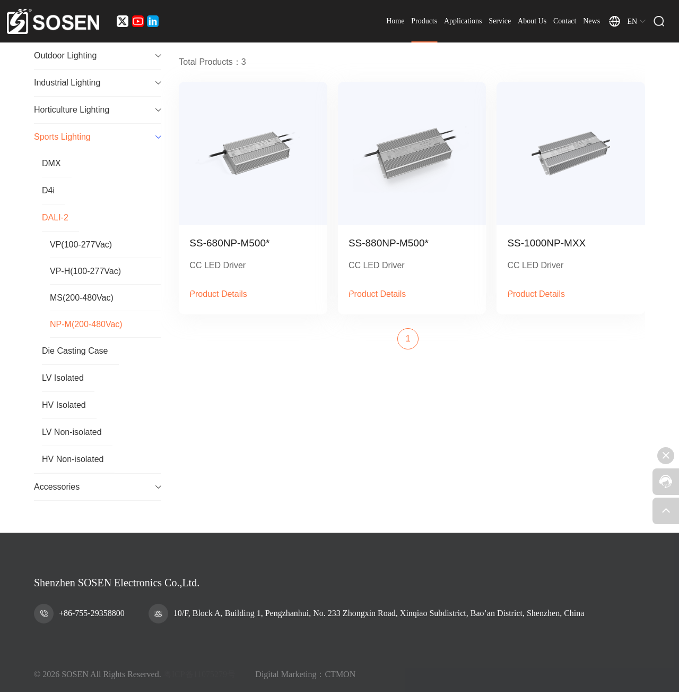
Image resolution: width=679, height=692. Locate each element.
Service (500, 21)
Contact (565, 21)
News (591, 21)
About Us (532, 21)
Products (424, 21)
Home (395, 21)
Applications (463, 21)
